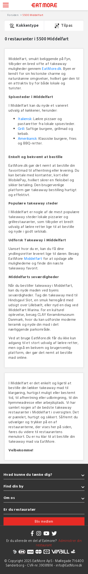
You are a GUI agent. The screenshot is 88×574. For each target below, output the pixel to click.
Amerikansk (27, 138)
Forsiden (13, 15)
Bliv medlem (44, 521)
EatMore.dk (51, 68)
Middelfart (33, 258)
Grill (21, 128)
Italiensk (25, 118)
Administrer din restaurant (59, 543)
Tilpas (64, 25)
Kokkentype (24, 25)
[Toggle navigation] (5, 5)
